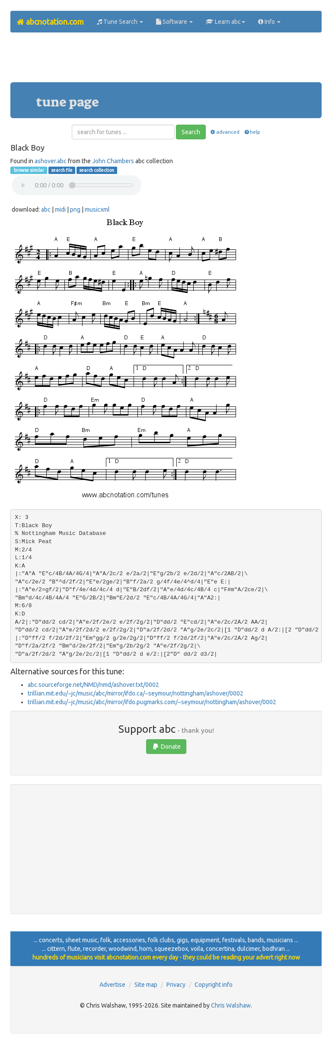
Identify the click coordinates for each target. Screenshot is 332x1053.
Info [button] (269, 21)
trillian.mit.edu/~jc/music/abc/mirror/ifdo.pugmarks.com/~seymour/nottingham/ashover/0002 (152, 702)
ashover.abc (51, 161)
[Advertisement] (167, 60)
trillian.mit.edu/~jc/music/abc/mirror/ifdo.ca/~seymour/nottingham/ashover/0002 (135, 693)
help (251, 132)
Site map (145, 984)
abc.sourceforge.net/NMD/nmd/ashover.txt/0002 (93, 684)
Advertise (112, 984)
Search (191, 132)
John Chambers (113, 161)
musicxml (97, 209)
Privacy (175, 984)
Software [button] (174, 21)
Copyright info (214, 984)
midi (60, 209)
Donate (166, 746)
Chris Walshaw (231, 1005)
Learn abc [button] (225, 21)
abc (46, 209)
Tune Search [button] (120, 21)
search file (62, 170)
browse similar (28, 170)
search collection (96, 170)
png (75, 209)
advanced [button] (224, 132)
